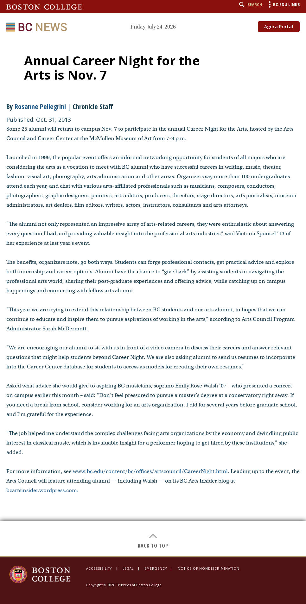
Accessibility (99, 568)
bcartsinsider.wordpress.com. (42, 490)
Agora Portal (278, 26)
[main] (153, 297)
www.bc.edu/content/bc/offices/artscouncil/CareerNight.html (150, 471)
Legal (128, 568)
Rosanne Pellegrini (40, 106)
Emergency (155, 568)
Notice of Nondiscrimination (208, 568)
